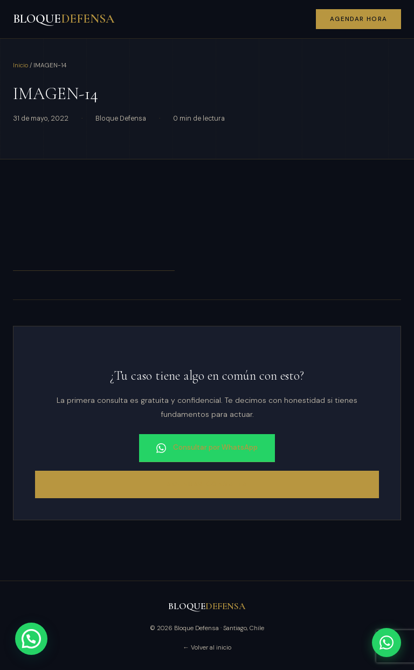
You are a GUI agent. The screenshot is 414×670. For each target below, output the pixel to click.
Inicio (20, 65)
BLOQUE (63, 18)
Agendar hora (359, 19)
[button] (31, 639)
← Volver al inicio (207, 648)
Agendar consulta (207, 484)
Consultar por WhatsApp (207, 447)
